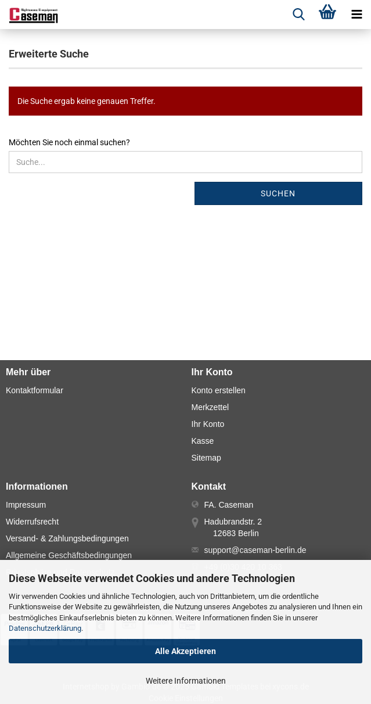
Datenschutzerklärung (45, 628)
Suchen (278, 193)
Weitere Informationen (186, 680)
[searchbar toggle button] (298, 14)
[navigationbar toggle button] (356, 14)
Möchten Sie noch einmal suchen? (69, 142)
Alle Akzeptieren (185, 651)
